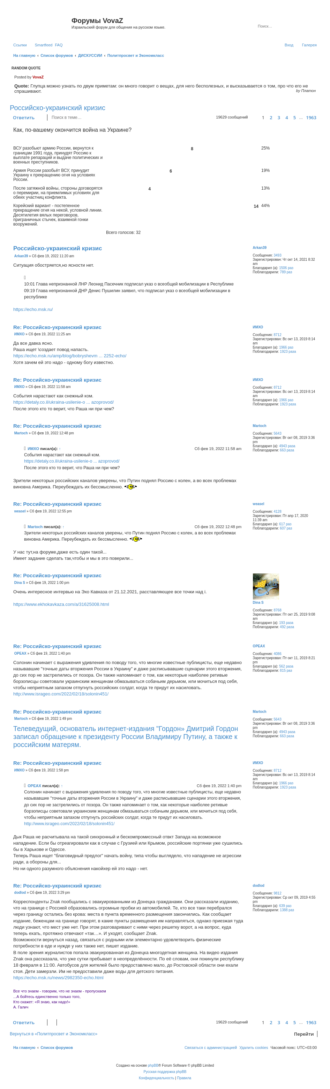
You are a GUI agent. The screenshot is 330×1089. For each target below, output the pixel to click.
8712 (277, 335)
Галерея (309, 45)
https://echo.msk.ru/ (33, 309)
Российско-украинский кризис (57, 108)
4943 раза (287, 446)
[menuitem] (58, 45)
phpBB (153, 1065)
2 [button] (271, 117)
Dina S (258, 602)
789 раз (286, 272)
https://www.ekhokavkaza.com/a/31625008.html (61, 604)
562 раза (286, 666)
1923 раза (288, 351)
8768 (277, 610)
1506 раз (286, 268)
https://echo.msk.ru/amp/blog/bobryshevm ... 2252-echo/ (69, 355)
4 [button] (286, 117)
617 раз (285, 524)
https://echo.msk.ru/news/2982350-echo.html (58, 977)
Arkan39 (260, 248)
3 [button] (279, 117)
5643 (277, 433)
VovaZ (38, 77)
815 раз (286, 670)
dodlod (258, 886)
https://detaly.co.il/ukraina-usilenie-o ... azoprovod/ (63, 402)
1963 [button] (311, 117)
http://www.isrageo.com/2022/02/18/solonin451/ (60, 693)
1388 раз (287, 910)
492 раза (287, 627)
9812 (277, 893)
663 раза (287, 450)
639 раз (285, 906)
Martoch (260, 426)
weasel (258, 504)
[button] (254, 117)
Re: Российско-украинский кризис (57, 327)
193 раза (286, 623)
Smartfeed (44, 45)
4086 (277, 654)
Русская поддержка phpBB (164, 1072)
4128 (277, 511)
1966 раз (286, 347)
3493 (277, 255)
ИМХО (258, 327)
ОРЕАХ (259, 646)
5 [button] (294, 117)
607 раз (286, 528)
